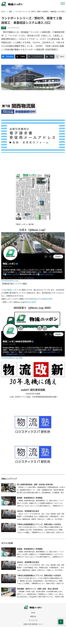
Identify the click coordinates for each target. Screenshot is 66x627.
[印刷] (49, 56)
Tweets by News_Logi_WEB (11, 358)
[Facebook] (7, 56)
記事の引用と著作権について (33, 624)
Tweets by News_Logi (9, 281)
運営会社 (33, 616)
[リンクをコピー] (35, 56)
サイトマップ (33, 620)
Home (3, 11)
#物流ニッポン (12, 290)
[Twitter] (20, 56)
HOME (33, 613)
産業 (10, 11)
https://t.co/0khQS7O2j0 (43, 299)
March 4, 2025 (30, 302)
